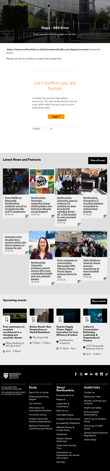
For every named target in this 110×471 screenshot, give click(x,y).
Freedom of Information (68, 419)
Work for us (62, 411)
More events (99, 301)
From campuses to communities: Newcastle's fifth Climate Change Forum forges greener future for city (67, 268)
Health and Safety (93, 408)
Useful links (92, 387)
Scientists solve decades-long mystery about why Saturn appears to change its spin (15, 242)
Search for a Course (38, 393)
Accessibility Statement (68, 423)
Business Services (65, 395)
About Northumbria (65, 389)
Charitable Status (65, 415)
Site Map (60, 462)
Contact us (89, 393)
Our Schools (35, 404)
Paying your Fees (92, 397)
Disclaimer (61, 435)
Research (61, 400)
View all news (97, 160)
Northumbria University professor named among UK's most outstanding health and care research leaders (41, 271)
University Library (38, 415)
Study (33, 387)
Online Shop (90, 440)
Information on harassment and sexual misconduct (67, 455)
